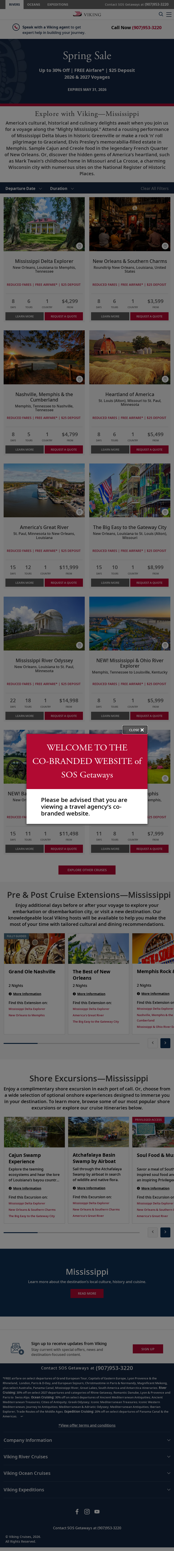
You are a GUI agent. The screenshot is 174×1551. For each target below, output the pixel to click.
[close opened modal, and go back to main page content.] (135, 730)
